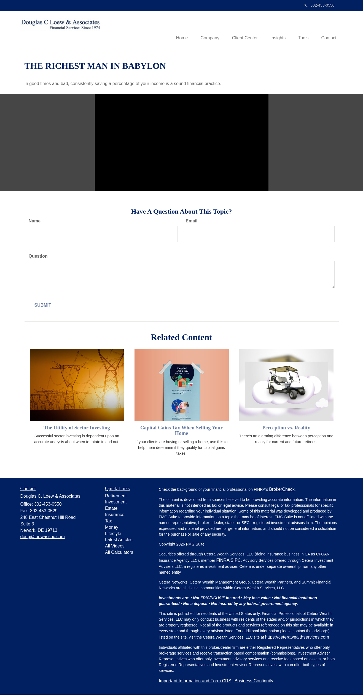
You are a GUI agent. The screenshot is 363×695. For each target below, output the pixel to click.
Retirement (116, 496)
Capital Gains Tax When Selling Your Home (181, 431)
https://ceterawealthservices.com (297, 637)
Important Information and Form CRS (195, 681)
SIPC (235, 560)
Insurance (114, 515)
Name (35, 221)
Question (38, 256)
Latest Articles (119, 540)
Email (192, 221)
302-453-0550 (319, 5)
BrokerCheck (281, 489)
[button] (205, 30)
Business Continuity (254, 681)
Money (111, 527)
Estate (111, 508)
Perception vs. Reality (286, 428)
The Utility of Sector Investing (77, 428)
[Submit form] (43, 306)
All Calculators (119, 552)
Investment (116, 502)
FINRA (223, 560)
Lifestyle (113, 534)
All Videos (115, 546)
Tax (108, 521)
